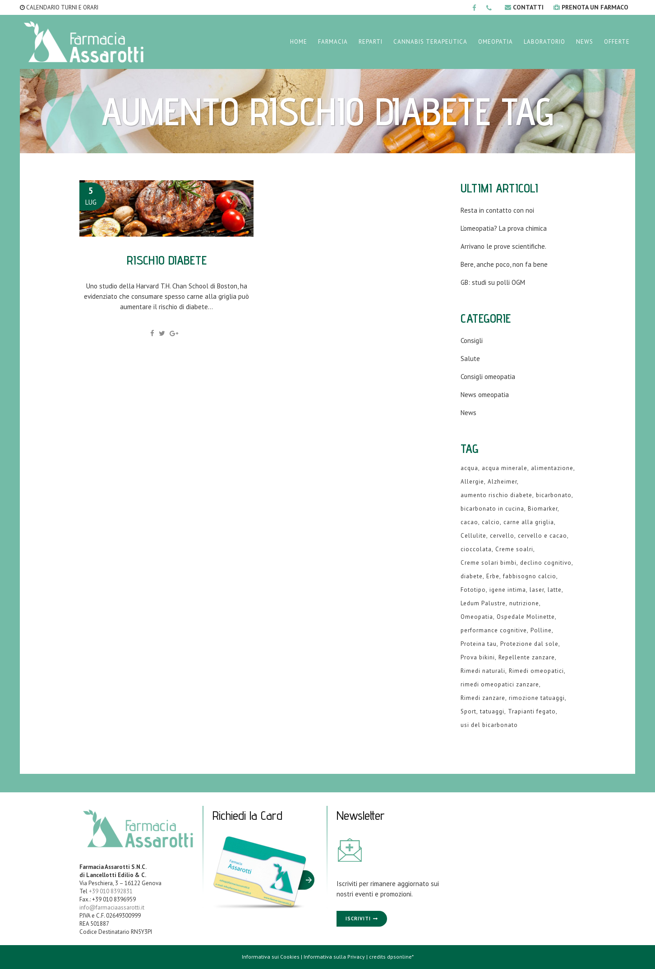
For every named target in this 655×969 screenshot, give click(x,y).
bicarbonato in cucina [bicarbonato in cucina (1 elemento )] (492, 508)
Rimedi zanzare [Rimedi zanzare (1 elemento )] (483, 698)
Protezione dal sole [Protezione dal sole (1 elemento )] (529, 644)
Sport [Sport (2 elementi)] (468, 711)
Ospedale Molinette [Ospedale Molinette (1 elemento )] (526, 617)
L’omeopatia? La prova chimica (504, 228)
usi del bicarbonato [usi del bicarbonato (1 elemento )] (489, 725)
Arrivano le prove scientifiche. (503, 246)
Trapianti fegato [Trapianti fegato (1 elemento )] (532, 711)
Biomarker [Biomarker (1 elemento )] (543, 508)
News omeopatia (485, 394)
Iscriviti (358, 918)
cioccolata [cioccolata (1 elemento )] (476, 549)
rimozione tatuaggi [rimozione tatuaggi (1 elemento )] (537, 698)
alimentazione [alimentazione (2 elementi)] (552, 468)
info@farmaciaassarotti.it (111, 907)
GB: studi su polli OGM (493, 282)
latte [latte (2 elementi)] (555, 590)
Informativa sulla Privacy (334, 956)
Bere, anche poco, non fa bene (504, 264)
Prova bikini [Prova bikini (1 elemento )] (478, 657)
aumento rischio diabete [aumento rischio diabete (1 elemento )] (496, 495)
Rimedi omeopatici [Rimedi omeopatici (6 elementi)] (536, 671)
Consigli (472, 340)
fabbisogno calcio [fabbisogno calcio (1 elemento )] (529, 576)
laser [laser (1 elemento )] (537, 590)
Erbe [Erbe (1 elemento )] (492, 576)
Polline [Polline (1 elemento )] (541, 630)
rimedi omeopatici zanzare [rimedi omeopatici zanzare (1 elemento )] (500, 684)
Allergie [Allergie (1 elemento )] (472, 481)
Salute (470, 358)
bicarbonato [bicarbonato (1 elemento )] (554, 495)
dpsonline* (400, 956)
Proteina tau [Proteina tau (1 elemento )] (479, 644)
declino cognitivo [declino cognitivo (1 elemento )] (546, 563)
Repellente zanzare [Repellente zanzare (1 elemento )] (526, 657)
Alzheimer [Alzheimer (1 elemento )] (502, 481)
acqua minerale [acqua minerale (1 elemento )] (504, 468)
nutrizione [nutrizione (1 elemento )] (524, 603)
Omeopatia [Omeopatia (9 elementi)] (477, 617)
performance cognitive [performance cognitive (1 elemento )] (494, 630)
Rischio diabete (167, 259)
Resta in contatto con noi (497, 210)
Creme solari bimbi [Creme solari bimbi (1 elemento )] (489, 563)
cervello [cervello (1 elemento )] (502, 535)
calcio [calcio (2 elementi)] (491, 522)
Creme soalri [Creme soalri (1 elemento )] (514, 549)
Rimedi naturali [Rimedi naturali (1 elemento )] (483, 671)
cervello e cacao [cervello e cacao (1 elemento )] (542, 535)
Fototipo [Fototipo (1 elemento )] (473, 590)
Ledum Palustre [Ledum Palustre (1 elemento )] (483, 603)
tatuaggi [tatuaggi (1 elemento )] (492, 711)
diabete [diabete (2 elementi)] (472, 576)
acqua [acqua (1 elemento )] (469, 468)
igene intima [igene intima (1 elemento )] (507, 590)
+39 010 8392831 (111, 891)
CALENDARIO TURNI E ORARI (59, 7)
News (468, 412)
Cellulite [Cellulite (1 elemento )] (473, 535)
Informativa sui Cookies (271, 956)
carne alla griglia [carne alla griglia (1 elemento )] (528, 522)
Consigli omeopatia (488, 376)
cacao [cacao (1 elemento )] (469, 522)
